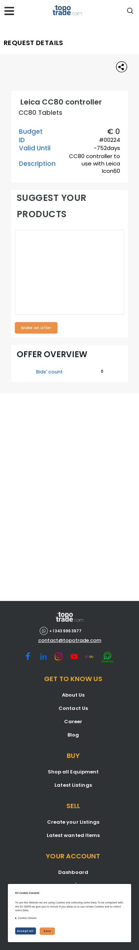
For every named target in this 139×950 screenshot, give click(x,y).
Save (47, 931)
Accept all (25, 931)
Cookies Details (27, 918)
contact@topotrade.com (69, 640)
